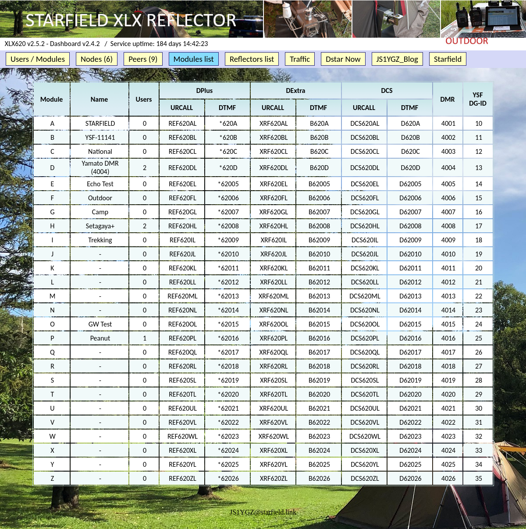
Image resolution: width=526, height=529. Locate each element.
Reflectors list (252, 59)
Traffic (300, 59)
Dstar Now (343, 59)
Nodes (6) (97, 59)
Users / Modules (38, 59)
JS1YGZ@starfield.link (263, 512)
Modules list (194, 59)
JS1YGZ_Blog (397, 59)
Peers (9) (142, 59)
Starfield (448, 59)
